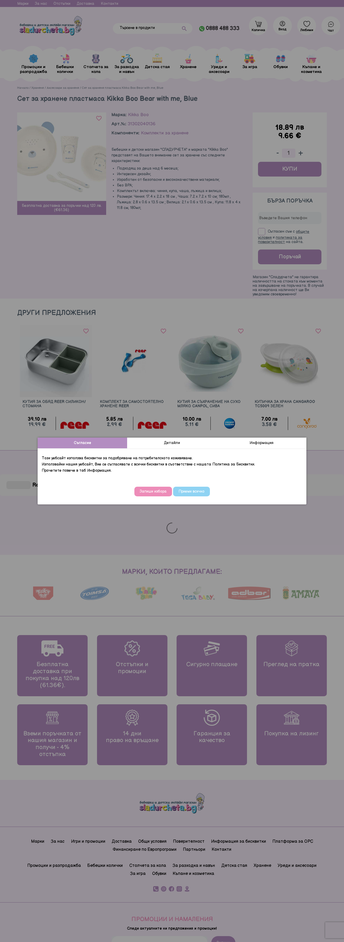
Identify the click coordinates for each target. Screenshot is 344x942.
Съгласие (82, 443)
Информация (262, 443)
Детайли (172, 443)
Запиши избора (153, 491)
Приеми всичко (191, 491)
